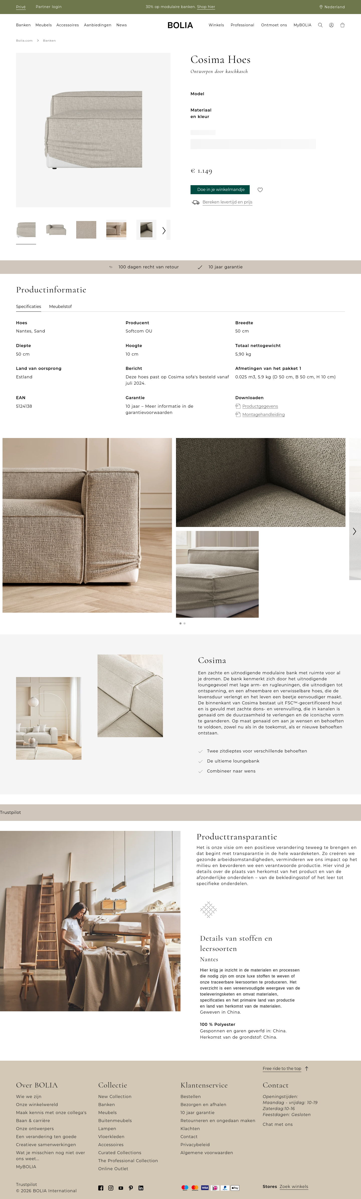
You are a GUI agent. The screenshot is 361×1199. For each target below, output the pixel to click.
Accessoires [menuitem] (67, 25)
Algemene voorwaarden (206, 1152)
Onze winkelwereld (37, 1104)
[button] (180, 623)
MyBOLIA (26, 1166)
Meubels (107, 1112)
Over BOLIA (37, 1085)
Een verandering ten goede (46, 1136)
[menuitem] (320, 25)
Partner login (49, 7)
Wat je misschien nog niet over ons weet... (50, 1155)
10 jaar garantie (197, 1112)
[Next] (164, 230)
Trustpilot (10, 812)
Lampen (107, 1128)
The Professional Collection (128, 1160)
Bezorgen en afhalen (203, 1104)
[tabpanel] (180, 374)
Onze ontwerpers (35, 1128)
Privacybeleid (195, 1144)
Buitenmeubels (115, 1120)
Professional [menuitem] (242, 25)
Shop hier (206, 7)
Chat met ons (278, 1124)
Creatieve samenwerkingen (46, 1144)
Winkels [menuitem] (216, 25)
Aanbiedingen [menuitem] (97, 25)
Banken (49, 40)
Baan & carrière (33, 1120)
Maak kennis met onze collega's (51, 1112)
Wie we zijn (29, 1096)
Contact (189, 1136)
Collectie (112, 1085)
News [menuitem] (121, 25)
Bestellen (190, 1096)
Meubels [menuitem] (43, 25)
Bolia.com (24, 40)
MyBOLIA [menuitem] (302, 25)
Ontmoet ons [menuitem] (274, 25)
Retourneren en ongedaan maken (217, 1120)
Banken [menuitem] (23, 25)
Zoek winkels (294, 1186)
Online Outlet (113, 1168)
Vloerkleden (111, 1136)
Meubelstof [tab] (60, 306)
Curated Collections (119, 1152)
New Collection (115, 1096)
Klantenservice (204, 1085)
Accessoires (111, 1144)
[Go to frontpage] (180, 25)
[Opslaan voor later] (260, 189)
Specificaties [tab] (28, 306)
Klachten (190, 1128)
